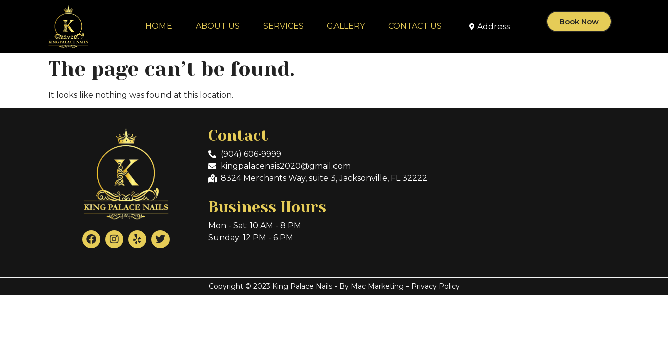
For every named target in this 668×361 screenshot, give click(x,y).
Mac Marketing (377, 286)
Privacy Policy (435, 286)
